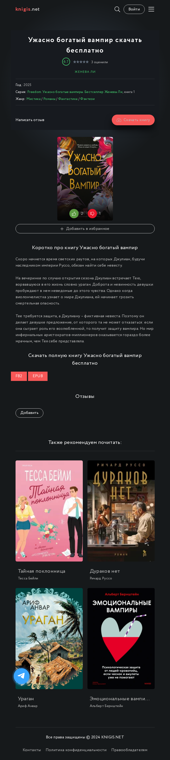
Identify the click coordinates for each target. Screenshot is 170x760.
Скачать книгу (133, 120)
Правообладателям (129, 750)
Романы (49, 99)
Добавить (29, 413)
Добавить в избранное (85, 229)
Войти (134, 9)
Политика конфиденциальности (76, 750)
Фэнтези (87, 99)
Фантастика (67, 99)
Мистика (33, 99)
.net (28, 9)
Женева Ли (85, 71)
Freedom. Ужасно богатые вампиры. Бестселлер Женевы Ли (74, 92)
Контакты (32, 750)
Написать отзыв (30, 120)
